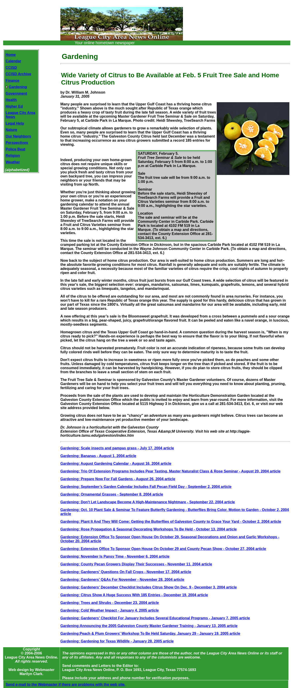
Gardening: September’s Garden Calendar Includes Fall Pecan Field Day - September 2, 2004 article (145, 487)
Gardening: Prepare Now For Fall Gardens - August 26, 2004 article (117, 479)
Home (11, 55)
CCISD (11, 68)
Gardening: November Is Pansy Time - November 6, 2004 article (115, 556)
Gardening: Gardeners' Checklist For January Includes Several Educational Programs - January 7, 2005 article (155, 618)
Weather (13, 162)
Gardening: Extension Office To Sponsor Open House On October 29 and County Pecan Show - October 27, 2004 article (163, 549)
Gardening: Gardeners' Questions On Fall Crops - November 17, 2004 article (125, 572)
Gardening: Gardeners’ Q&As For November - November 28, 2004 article (122, 579)
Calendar (13, 61)
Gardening (16, 87)
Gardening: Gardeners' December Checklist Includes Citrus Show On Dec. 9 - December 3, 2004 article (148, 587)
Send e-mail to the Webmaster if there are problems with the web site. (66, 680)
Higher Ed (14, 106)
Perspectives (17, 143)
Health (11, 100)
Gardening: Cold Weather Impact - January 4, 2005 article (109, 610)
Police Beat (15, 149)
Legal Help (15, 123)
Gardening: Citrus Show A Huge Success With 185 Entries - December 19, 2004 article (134, 595)
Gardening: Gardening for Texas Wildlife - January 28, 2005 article (117, 641)
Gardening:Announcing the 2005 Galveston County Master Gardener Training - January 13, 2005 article (149, 626)
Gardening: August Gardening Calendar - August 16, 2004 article (115, 463)
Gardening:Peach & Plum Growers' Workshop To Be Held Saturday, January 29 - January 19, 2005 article (150, 633)
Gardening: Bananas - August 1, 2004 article (98, 456)
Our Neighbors (18, 136)
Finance (12, 80)
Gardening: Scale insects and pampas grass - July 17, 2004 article (117, 448)
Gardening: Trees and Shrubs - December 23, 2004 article (109, 603)
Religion (13, 155)
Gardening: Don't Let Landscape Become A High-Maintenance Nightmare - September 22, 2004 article (147, 502)
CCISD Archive (18, 74)
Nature (11, 130)
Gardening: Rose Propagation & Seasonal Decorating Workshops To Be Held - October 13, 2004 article (148, 529)
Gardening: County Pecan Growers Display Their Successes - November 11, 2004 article (136, 564)
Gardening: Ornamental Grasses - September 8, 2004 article (111, 494)
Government (16, 93)
